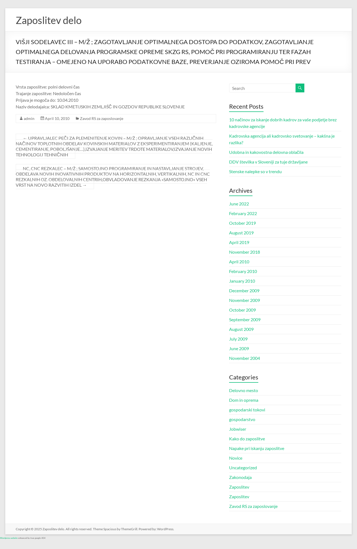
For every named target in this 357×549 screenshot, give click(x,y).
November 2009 (244, 300)
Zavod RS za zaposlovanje (101, 118)
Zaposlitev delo (49, 20)
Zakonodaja (240, 477)
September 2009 (245, 319)
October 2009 (242, 309)
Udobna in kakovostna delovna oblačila (266, 152)
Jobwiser (237, 429)
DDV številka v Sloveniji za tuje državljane (268, 161)
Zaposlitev (239, 486)
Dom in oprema (243, 400)
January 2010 (242, 280)
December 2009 (244, 290)
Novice (235, 457)
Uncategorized (243, 467)
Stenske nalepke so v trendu (255, 171)
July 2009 (238, 338)
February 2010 (243, 271)
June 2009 (239, 348)
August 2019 (241, 232)
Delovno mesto (243, 390)
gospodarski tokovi (247, 409)
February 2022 (243, 213)
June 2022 (239, 203)
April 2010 (239, 261)
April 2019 (239, 242)
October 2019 (242, 223)
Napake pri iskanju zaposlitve (256, 448)
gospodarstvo (242, 419)
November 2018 (244, 252)
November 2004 (244, 358)
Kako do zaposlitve (247, 438)
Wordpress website (9, 538)
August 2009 (241, 329)
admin (29, 118)
